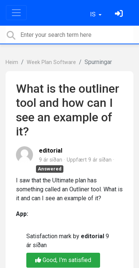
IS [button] (93, 14)
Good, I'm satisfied (63, 260)
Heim (12, 62)
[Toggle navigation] (16, 12)
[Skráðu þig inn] (120, 14)
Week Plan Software (51, 62)
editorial (50, 150)
